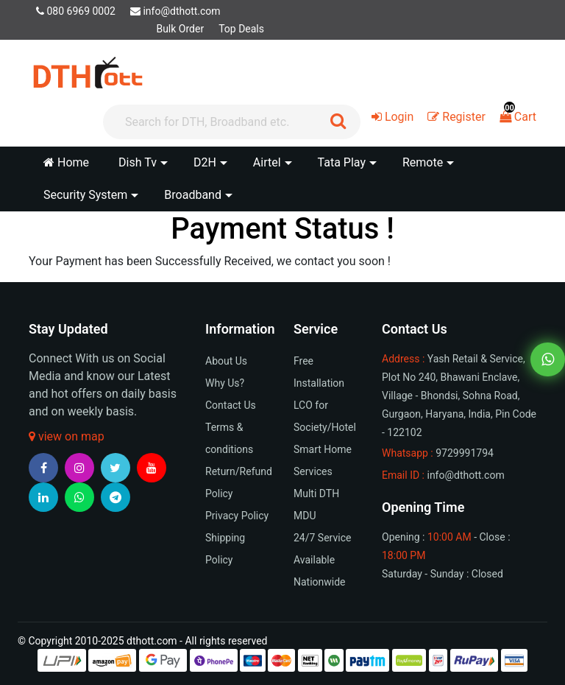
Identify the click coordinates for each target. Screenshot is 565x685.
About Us (226, 361)
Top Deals (241, 29)
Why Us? (224, 383)
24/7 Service (322, 538)
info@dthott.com (175, 11)
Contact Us (230, 405)
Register (456, 117)
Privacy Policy (237, 515)
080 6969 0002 (76, 11)
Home (66, 162)
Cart (518, 117)
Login (392, 117)
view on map (66, 436)
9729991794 (465, 453)
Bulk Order (180, 29)
